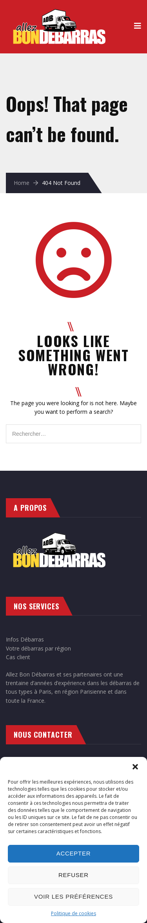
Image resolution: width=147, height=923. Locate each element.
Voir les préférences (73, 896)
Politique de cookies (73, 913)
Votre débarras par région (38, 648)
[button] (135, 767)
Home (21, 182)
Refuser (73, 875)
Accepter (73, 853)
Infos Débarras (25, 639)
